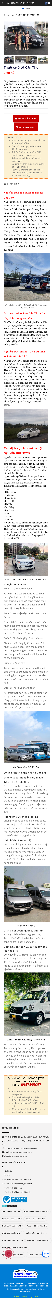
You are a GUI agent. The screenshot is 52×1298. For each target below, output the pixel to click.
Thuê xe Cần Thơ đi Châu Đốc (14, 1247)
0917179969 (28, 3)
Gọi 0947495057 (26, 127)
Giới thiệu (8, 1171)
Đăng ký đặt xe (26, 118)
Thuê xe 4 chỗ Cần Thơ (12, 1219)
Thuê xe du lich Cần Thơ (12, 1240)
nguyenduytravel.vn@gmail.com (22, 1152)
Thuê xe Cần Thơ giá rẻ (34, 1233)
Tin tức (7, 1175)
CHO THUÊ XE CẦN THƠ (27, 15)
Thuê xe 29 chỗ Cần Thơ (37, 1226)
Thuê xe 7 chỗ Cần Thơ (35, 1219)
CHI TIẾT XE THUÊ (12, 184)
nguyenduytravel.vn (19, 1156)
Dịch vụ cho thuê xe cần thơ (36, 1212)
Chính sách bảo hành (13, 1188)
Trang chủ (9, 15)
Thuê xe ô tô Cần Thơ (11, 1233)
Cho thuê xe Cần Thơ (11, 1212)
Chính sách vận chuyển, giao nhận (18, 1183)
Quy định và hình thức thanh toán (18, 1179)
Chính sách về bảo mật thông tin (17, 1192)
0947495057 (16, 3)
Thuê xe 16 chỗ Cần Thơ (12, 1226)
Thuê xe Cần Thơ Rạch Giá (38, 1240)
